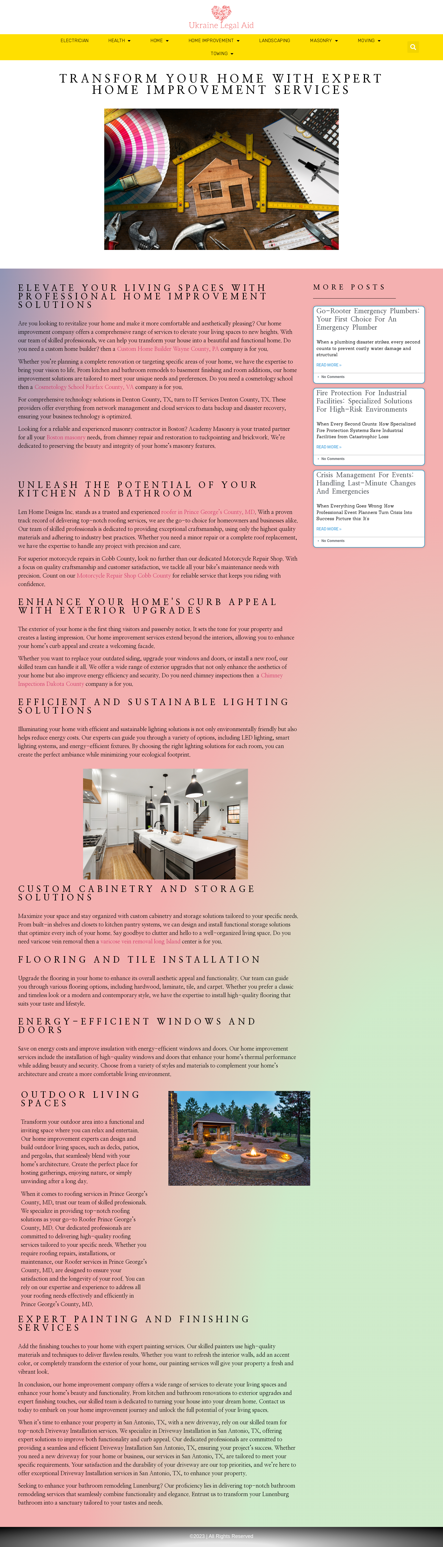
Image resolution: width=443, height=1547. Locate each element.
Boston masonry (66, 437)
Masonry (324, 41)
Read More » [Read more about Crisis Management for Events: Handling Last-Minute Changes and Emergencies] (329, 529)
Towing (222, 54)
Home (160, 41)
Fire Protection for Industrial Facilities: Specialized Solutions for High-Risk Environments (364, 401)
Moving (369, 41)
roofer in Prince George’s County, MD (208, 512)
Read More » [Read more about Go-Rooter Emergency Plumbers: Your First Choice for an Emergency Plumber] (329, 365)
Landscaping (274, 40)
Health (119, 41)
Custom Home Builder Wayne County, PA (168, 349)
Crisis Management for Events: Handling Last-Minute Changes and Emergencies (366, 483)
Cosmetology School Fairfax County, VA (84, 387)
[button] (413, 47)
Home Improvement (214, 41)
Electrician (75, 40)
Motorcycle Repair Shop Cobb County (124, 576)
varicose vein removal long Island (141, 942)
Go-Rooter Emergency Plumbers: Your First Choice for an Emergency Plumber (368, 319)
